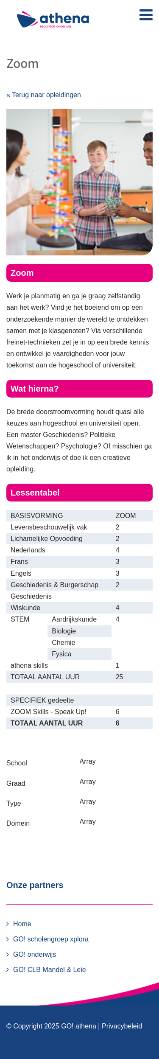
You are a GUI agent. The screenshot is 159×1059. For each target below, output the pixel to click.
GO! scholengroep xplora (51, 939)
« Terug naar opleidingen (43, 94)
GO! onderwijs (34, 954)
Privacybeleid (122, 1026)
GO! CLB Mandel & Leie (49, 969)
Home (22, 923)
